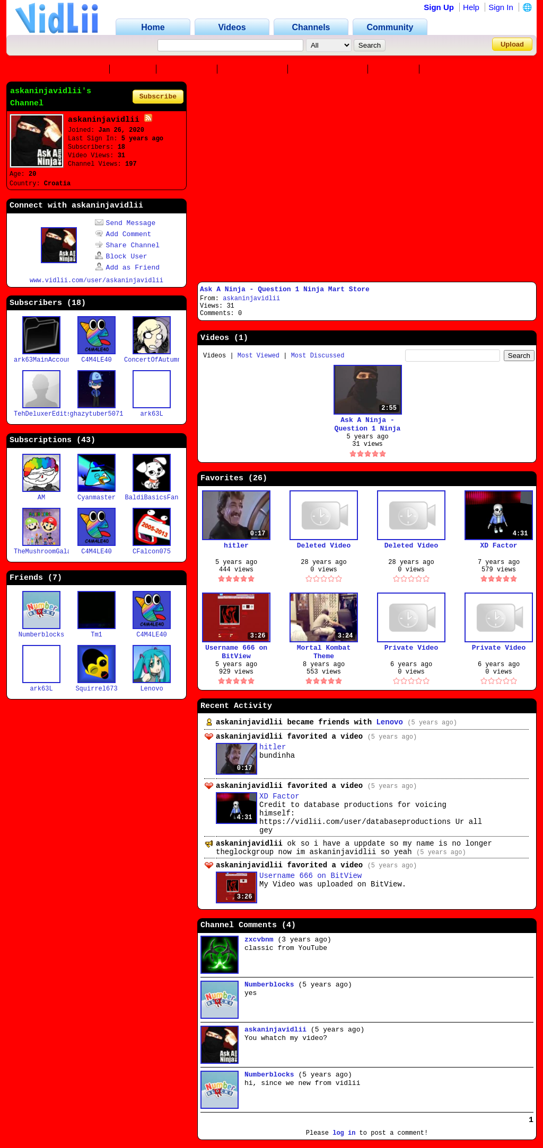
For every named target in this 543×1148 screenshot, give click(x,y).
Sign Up (439, 7)
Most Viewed (258, 356)
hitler (236, 546)
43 (86, 440)
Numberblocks (41, 635)
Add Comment (123, 234)
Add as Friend (127, 268)
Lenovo (151, 689)
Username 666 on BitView (236, 652)
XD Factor (498, 546)
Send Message (125, 223)
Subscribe (158, 97)
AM (41, 497)
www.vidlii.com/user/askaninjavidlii (96, 280)
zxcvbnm (259, 940)
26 (257, 478)
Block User (121, 257)
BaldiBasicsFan (152, 497)
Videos (135, 69)
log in (343, 1133)
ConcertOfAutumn (152, 360)
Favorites (189, 69)
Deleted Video (324, 546)
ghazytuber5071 (97, 414)
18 (76, 303)
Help (471, 7)
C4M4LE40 (96, 360)
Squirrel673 (96, 689)
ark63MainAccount (44, 360)
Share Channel (127, 245)
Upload (512, 44)
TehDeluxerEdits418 (48, 414)
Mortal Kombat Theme (324, 652)
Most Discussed (318, 356)
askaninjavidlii (251, 298)
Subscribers (255, 69)
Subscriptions (330, 69)
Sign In (500, 7)
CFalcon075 (152, 551)
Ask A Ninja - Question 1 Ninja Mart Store (285, 289)
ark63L (151, 414)
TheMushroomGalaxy (46, 551)
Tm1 (96, 635)
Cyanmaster (96, 497)
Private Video (411, 648)
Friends (396, 69)
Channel (86, 69)
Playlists (452, 69)
